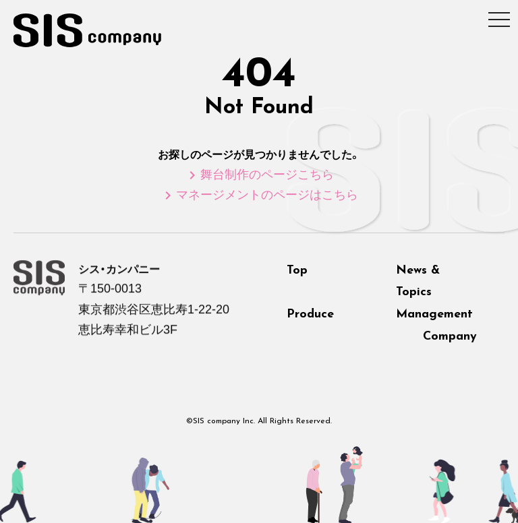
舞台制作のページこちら (259, 174)
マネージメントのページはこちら (259, 195)
